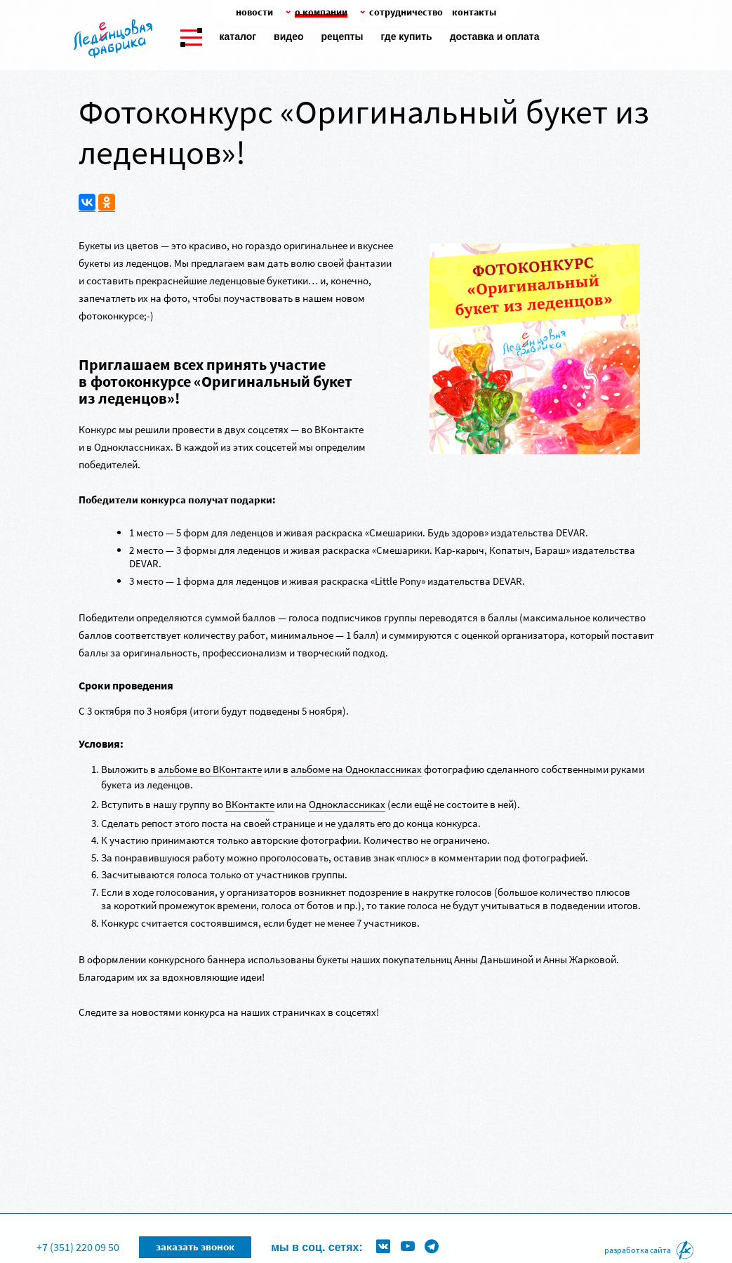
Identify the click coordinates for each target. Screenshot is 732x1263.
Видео (288, 36)
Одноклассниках (347, 804)
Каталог (238, 36)
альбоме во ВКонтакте (210, 769)
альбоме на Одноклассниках (356, 769)
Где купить (406, 36)
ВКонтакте (249, 804)
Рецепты (342, 36)
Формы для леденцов (278, 1224)
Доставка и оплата (495, 36)
